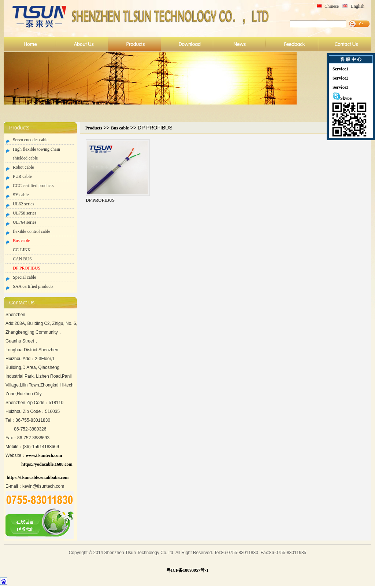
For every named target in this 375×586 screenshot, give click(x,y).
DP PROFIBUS (26, 268)
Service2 (340, 78)
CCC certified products (33, 185)
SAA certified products (33, 286)
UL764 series (24, 222)
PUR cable (22, 176)
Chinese (331, 6)
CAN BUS (22, 258)
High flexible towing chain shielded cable (36, 154)
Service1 (340, 69)
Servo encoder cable (30, 139)
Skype (342, 98)
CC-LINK (22, 249)
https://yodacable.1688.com (46, 464)
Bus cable (21, 240)
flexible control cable (31, 231)
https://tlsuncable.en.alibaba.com (37, 477)
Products (93, 128)
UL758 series (24, 213)
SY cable (21, 194)
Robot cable (23, 167)
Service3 (340, 87)
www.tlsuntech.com (44, 455)
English (357, 6)
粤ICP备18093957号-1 (188, 570)
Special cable (24, 277)
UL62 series (23, 203)
